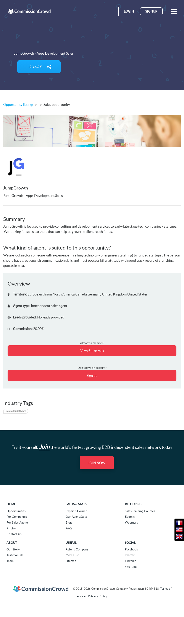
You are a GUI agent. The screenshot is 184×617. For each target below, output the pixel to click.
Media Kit (72, 555)
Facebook (131, 549)
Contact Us (13, 534)
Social (130, 542)
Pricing (11, 528)
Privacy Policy (97, 596)
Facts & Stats (76, 504)
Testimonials (14, 555)
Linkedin (130, 561)
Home (11, 504)
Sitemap (71, 561)
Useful (71, 542)
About (11, 542)
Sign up (92, 375)
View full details (92, 351)
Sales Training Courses (140, 511)
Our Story (13, 549)
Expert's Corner (76, 511)
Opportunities (16, 511)
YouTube (131, 566)
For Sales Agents (17, 522)
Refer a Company (77, 549)
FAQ (69, 528)
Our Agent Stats (76, 516)
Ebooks (130, 516)
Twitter (130, 555)
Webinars (131, 522)
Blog (69, 522)
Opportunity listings (18, 104)
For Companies (16, 516)
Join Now (96, 463)
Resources (133, 504)
